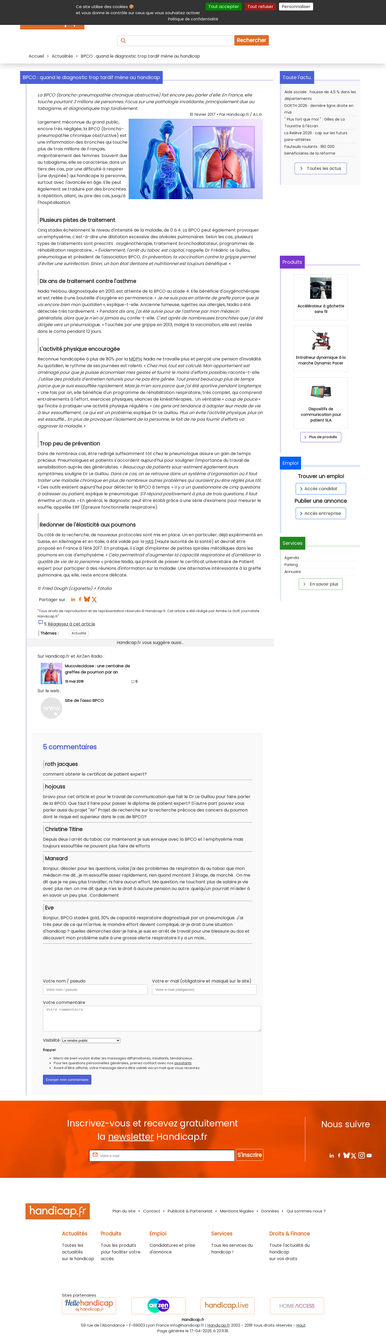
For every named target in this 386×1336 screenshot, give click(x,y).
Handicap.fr (218, 1325)
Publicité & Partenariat (190, 1211)
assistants (183, 1063)
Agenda (291, 557)
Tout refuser (260, 6)
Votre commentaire (64, 1002)
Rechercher (251, 40)
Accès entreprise (319, 513)
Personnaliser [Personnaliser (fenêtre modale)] (296, 6)
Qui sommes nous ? (306, 1211)
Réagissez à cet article (71, 624)
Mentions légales (237, 1211)
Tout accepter (223, 6)
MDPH (135, 359)
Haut (301, 1325)
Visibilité (51, 1040)
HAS (149, 541)
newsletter (131, 1136)
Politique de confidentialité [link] (193, 19)
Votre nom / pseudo (64, 981)
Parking (291, 564)
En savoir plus (319, 584)
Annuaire (292, 571)
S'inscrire (249, 1155)
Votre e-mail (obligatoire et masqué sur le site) (201, 981)
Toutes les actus (319, 168)
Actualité (79, 633)
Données (270, 1211)
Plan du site (124, 1211)
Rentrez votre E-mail (66, 1155)
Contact (151, 1211)
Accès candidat (317, 488)
